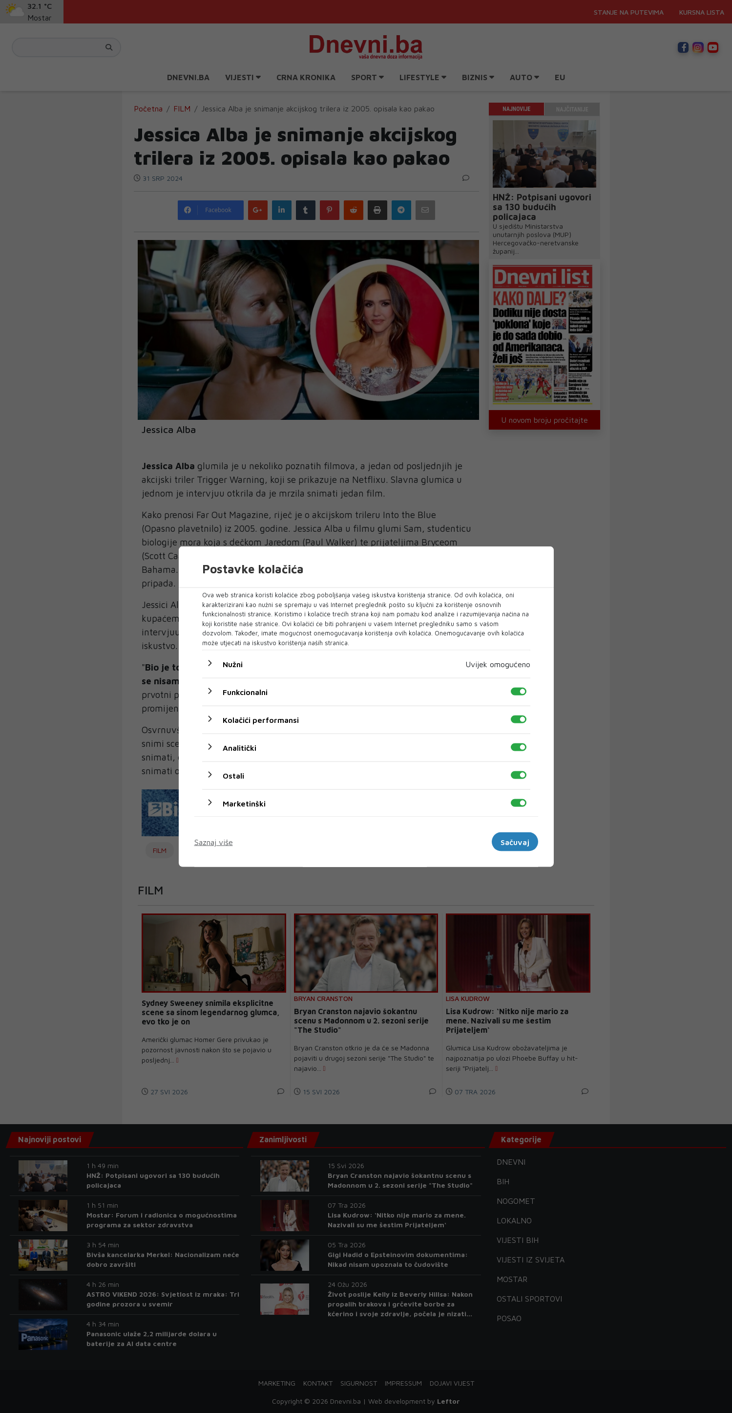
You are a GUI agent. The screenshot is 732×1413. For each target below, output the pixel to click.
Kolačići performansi (261, 720)
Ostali (233, 775)
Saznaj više (213, 841)
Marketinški (244, 803)
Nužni (233, 664)
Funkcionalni (245, 692)
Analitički (239, 747)
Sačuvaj (515, 841)
